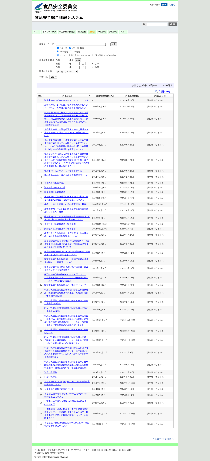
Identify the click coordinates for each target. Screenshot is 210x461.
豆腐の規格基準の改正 (54, 183)
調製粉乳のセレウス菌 (54, 187)
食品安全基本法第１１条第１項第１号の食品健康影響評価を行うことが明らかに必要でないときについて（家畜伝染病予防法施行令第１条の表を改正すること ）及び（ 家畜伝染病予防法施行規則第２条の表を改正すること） (66, 160)
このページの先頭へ (164, 439)
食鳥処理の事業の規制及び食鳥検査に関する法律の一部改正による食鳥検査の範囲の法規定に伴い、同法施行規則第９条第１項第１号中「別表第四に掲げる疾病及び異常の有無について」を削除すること (66, 119)
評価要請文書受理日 (105, 96)
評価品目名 (67, 96)
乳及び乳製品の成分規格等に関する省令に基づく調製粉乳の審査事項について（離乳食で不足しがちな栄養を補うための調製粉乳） (66, 340)
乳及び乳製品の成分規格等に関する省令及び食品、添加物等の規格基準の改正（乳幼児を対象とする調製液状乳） (66, 293)
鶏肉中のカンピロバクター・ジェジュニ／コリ (66, 100)
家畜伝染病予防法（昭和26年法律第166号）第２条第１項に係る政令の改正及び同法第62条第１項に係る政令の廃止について (67, 244)
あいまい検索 (78, 48)
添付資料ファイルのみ (80, 55)
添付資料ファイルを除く (106, 55)
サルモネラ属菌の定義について (59, 389)
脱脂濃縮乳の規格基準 (54, 192)
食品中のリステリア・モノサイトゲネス (63, 171)
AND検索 (64, 52)
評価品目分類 (160, 96)
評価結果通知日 (132, 96)
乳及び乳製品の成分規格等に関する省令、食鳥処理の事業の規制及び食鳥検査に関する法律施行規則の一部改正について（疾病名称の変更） (66, 365)
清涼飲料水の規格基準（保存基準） (61, 229)
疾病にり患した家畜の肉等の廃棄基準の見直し (66, 204)
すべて (63, 55)
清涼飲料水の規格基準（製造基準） (61, 224)
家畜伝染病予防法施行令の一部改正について (65, 285)
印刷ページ (165, 91)
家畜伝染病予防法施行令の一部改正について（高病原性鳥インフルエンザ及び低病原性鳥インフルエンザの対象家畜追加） (66, 277)
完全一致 (63, 48)
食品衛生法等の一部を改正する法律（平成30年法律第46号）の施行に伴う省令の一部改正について (66, 132)
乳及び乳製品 (50, 372)
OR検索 (76, 52)
